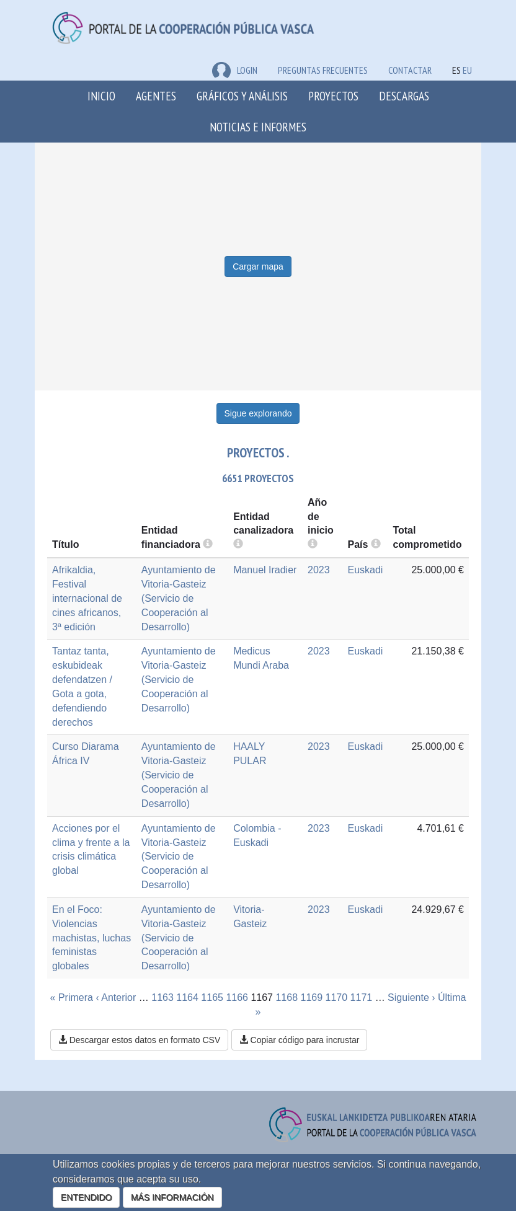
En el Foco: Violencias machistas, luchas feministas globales (91, 937)
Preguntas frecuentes (323, 70)
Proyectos (333, 95)
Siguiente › (411, 997)
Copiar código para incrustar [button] (299, 1040)
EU (467, 70)
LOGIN (234, 70)
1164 (187, 997)
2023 (319, 570)
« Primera (71, 997)
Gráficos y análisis (242, 95)
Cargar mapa (258, 266)
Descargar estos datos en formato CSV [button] (139, 1040)
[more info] (313, 544)
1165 (212, 997)
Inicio (101, 95)
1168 (286, 997)
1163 (162, 997)
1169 (312, 997)
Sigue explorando (258, 413)
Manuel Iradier (264, 570)
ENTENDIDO (86, 1197)
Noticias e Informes (258, 126)
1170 (337, 997)
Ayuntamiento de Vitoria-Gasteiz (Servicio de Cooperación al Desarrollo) (178, 598)
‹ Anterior (116, 997)
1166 (237, 997)
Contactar (410, 70)
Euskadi (365, 570)
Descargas (404, 95)
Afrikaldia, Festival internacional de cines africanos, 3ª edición (87, 598)
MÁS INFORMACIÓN (172, 1197)
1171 (361, 997)
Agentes (156, 95)
